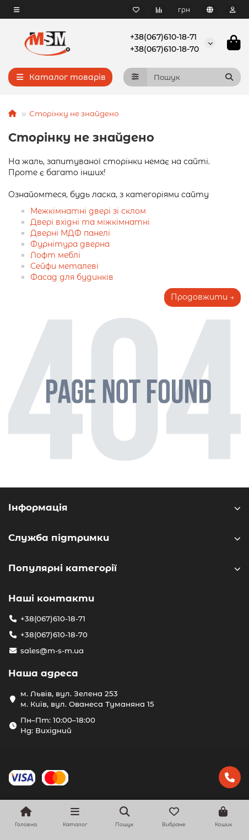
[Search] (194, 77)
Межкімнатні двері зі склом (88, 211)
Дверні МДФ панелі (70, 233)
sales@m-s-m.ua (52, 650)
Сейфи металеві (64, 266)
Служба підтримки (124, 537)
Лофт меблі (55, 255)
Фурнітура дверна (70, 244)
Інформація (124, 507)
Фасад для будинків (71, 277)
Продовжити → (202, 297)
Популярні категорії (124, 567)
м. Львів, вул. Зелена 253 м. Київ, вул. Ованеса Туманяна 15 (87, 698)
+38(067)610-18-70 (164, 49)
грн (184, 10)
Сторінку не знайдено (73, 113)
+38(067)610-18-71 (163, 37)
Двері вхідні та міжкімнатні (90, 222)
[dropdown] (16, 9)
